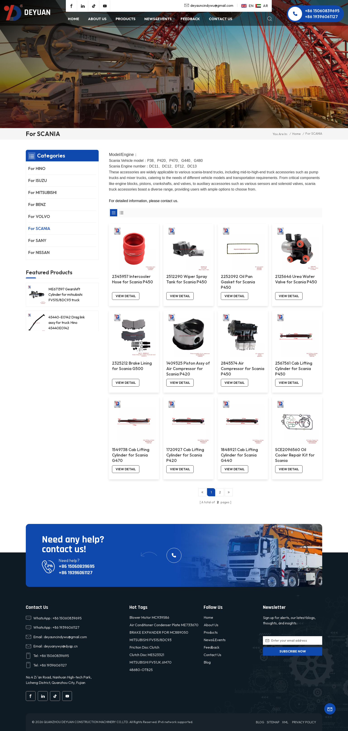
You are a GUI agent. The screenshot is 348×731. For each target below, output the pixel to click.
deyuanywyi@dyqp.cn (61, 646)
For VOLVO (39, 216)
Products (211, 632)
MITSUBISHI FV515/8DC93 (150, 640)
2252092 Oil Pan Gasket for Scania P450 (238, 282)
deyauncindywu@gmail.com (211, 5)
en (247, 5)
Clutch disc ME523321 (146, 654)
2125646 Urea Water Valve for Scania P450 (296, 279)
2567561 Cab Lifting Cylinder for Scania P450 (293, 369)
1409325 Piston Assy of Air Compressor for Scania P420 (188, 369)
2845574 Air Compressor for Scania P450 (242, 369)
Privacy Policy (304, 722)
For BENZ (37, 204)
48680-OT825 (141, 669)
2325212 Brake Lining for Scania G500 (132, 366)
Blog (207, 662)
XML (285, 722)
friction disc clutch (144, 647)
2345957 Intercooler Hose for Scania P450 (132, 279)
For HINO (36, 168)
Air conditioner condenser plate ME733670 (163, 625)
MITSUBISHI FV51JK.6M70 (150, 662)
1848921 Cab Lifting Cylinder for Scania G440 (239, 455)
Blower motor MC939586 (149, 617)
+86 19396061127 (321, 16)
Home (73, 19)
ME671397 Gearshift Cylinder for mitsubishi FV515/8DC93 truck (65, 294)
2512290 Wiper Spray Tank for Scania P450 (186, 279)
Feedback (190, 19)
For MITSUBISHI (42, 192)
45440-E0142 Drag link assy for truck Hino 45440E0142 (66, 322)
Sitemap (273, 722)
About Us (97, 19)
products (126, 19)
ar (261, 5)
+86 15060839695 (322, 10)
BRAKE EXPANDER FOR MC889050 (158, 632)
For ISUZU (37, 180)
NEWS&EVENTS (158, 19)
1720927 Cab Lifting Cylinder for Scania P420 (185, 455)
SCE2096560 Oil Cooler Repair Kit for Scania (295, 455)
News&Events (215, 640)
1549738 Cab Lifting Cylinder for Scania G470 (130, 455)
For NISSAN (39, 252)
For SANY (37, 240)
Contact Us (220, 19)
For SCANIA (39, 228)
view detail (126, 296)
